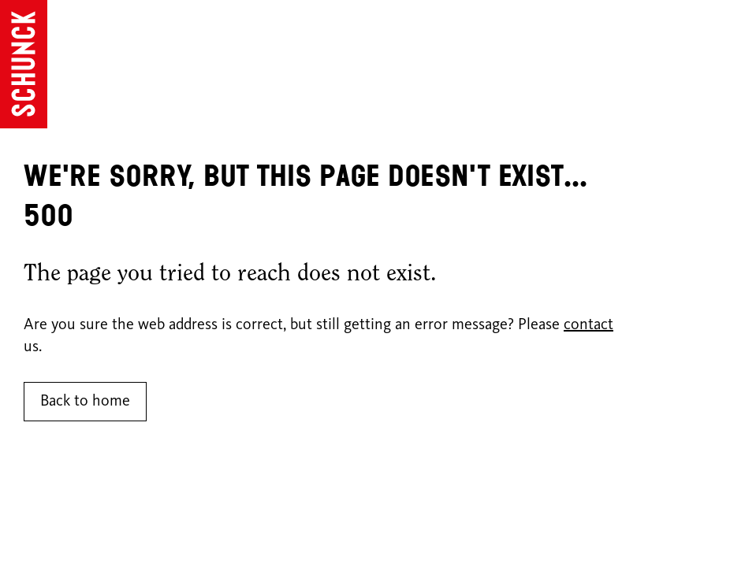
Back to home (85, 402)
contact (588, 325)
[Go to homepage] (23, 64)
